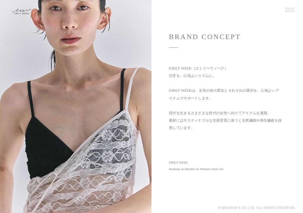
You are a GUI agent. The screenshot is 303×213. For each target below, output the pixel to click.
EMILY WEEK (30, 14)
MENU (288, 11)
